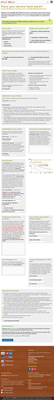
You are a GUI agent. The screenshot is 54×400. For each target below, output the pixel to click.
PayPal (5, 41)
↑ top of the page (14, 328)
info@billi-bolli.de (8, 390)
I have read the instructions (10, 320)
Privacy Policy (26, 335)
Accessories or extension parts (39, 37)
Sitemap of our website (34, 383)
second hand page (24, 15)
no (3, 206)
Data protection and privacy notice (37, 386)
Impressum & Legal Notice (35, 388)
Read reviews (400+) (9, 375)
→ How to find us (32, 362)
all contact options (8, 392)
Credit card (6, 43)
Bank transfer (7, 45)
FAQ (29, 382)
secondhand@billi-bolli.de (9, 23)
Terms (29, 385)
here (8, 121)
